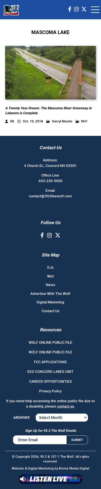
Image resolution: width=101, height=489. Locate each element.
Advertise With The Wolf (50, 293)
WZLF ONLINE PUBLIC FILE (50, 352)
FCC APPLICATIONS (50, 362)
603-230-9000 (50, 181)
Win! (50, 276)
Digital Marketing (50, 302)
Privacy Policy (50, 391)
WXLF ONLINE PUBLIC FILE (50, 342)
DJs (50, 267)
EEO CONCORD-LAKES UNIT (50, 371)
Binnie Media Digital (74, 468)
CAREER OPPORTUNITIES (50, 381)
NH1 (82, 121)
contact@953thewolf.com (50, 196)
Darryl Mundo (59, 121)
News (50, 285)
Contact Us (50, 311)
